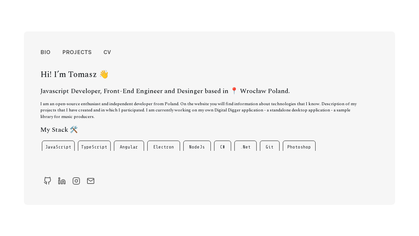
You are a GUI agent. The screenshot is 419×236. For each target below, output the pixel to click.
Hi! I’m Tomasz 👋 (74, 75)
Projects (77, 52)
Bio (45, 52)
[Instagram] (76, 181)
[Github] (47, 181)
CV (107, 52)
